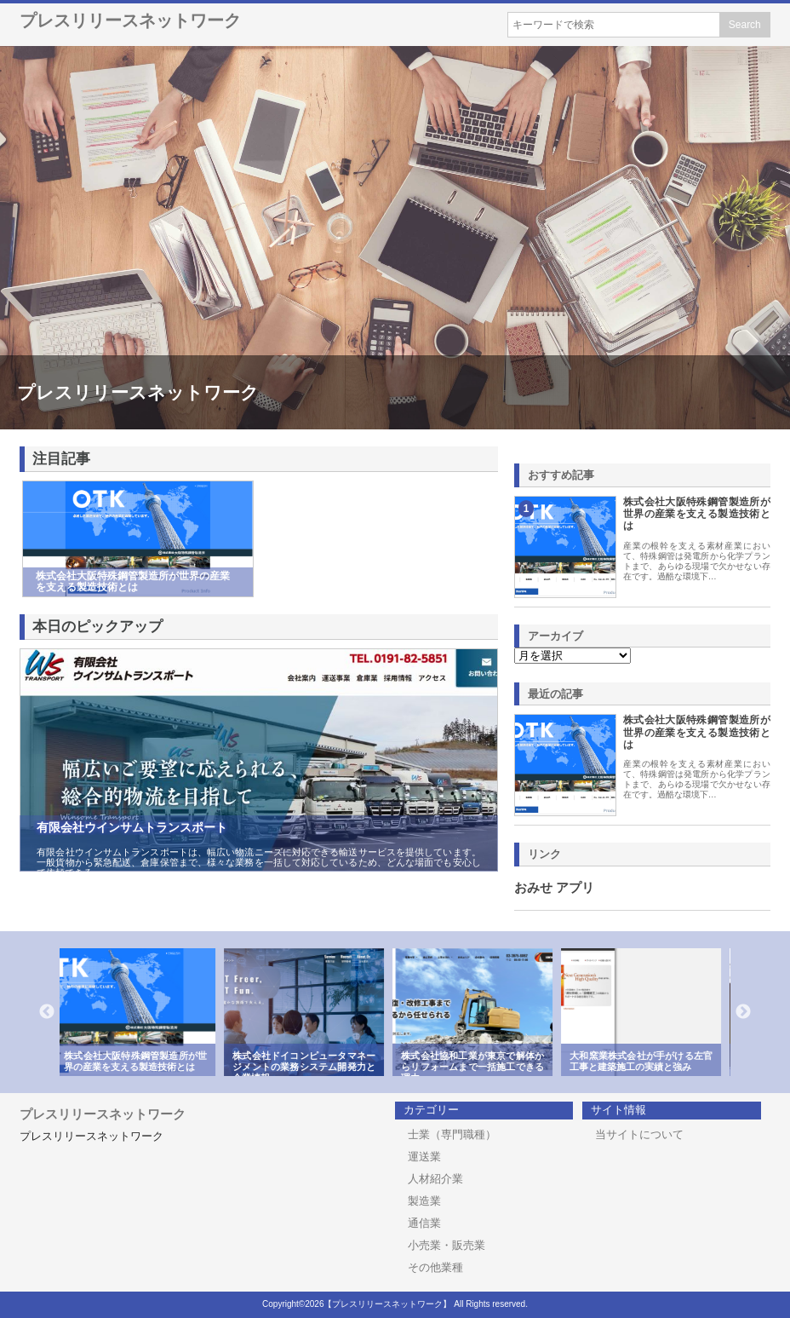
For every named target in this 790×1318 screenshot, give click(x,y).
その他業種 (435, 1267)
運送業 (424, 1156)
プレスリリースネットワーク (130, 20)
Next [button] (743, 1012)
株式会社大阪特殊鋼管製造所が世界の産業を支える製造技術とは (696, 514)
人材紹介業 (435, 1178)
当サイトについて (639, 1134)
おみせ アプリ (554, 888)
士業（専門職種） (452, 1134)
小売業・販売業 (446, 1245)
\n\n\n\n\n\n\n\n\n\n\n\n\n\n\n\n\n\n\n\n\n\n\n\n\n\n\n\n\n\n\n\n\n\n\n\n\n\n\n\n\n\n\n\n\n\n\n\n (572, 655)
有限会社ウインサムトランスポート (132, 827)
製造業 (424, 1200)
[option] (144, 1012)
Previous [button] (46, 1012)
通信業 (424, 1223)
